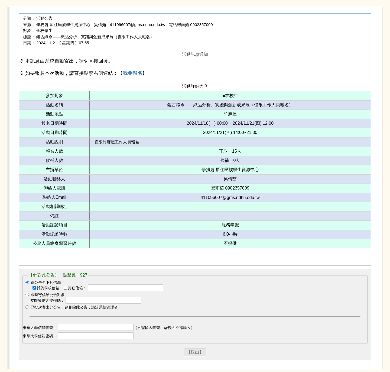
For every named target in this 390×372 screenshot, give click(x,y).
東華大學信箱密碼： (40, 336)
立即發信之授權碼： (47, 300)
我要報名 (132, 73)
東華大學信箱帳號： (40, 327)
